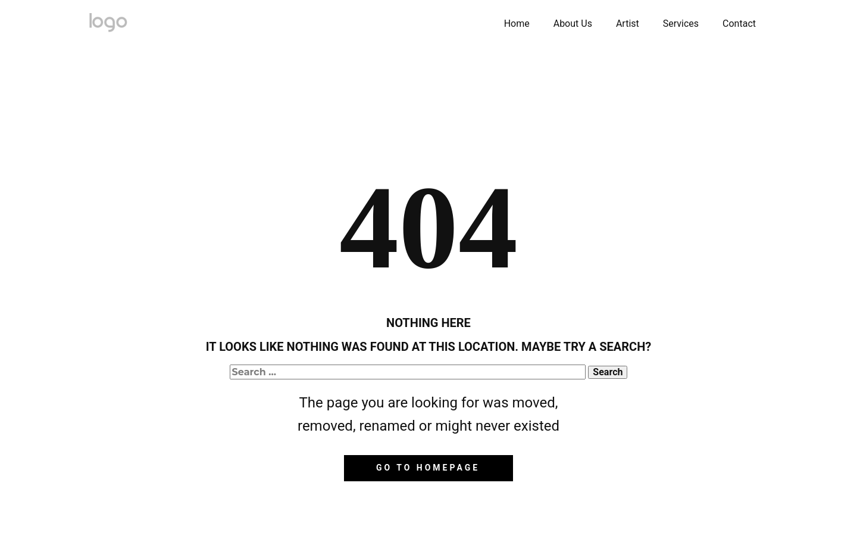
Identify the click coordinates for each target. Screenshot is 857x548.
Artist (627, 23)
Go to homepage (428, 467)
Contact (739, 23)
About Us (572, 23)
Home (517, 23)
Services (681, 23)
